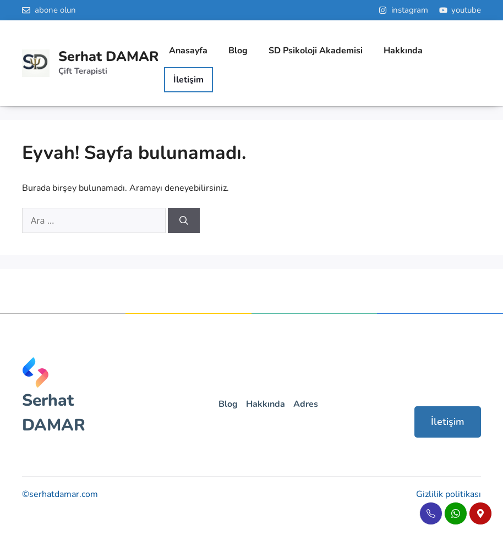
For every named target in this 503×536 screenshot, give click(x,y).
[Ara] (184, 220)
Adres (305, 404)
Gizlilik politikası (448, 494)
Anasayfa (188, 51)
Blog (238, 51)
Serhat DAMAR (108, 56)
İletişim (447, 421)
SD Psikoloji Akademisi (316, 51)
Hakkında (403, 51)
